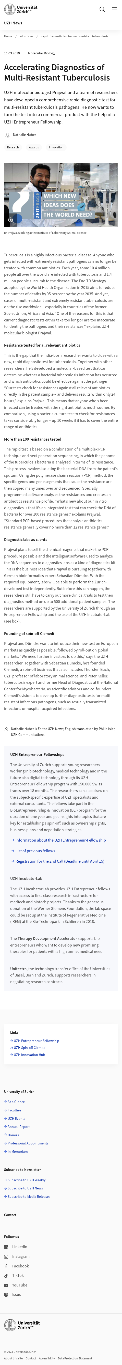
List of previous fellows (35, 851)
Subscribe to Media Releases (29, 1196)
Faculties (14, 1110)
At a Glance (16, 1102)
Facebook (16, 1266)
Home (8, 36)
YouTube (15, 1285)
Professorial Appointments (28, 1143)
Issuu (12, 1294)
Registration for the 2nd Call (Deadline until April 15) (60, 861)
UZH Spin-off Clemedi (30, 1047)
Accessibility (47, 1358)
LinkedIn (15, 1247)
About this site (13, 1358)
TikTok (14, 1275)
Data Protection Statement (75, 1358)
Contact (31, 1358)
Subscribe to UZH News (25, 1188)
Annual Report (19, 1126)
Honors (13, 1135)
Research (13, 147)
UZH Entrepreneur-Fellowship (36, 1041)
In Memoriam (18, 1151)
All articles (26, 36)
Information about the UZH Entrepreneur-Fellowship (61, 840)
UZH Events (16, 1118)
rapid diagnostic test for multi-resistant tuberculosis (74, 36)
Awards (34, 147)
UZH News (13, 23)
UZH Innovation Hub (29, 1055)
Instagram (17, 1256)
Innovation (56, 147)
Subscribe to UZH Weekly (27, 1180)
